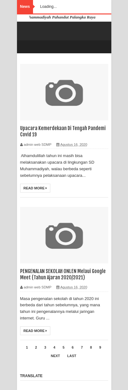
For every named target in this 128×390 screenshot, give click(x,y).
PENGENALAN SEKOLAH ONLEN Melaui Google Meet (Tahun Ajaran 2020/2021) (63, 274)
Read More (35, 188)
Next (55, 356)
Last (71, 356)
